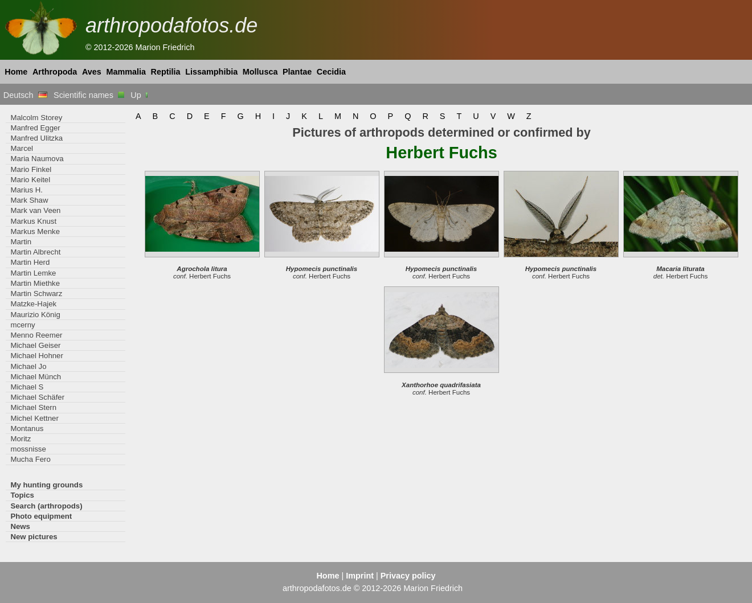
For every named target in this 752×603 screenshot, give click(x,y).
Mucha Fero (30, 459)
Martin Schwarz (36, 293)
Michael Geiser (35, 345)
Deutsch (25, 95)
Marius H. (26, 190)
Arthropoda (54, 71)
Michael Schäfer (37, 397)
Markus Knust (33, 221)
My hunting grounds (46, 485)
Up (139, 95)
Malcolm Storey (36, 117)
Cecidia (331, 71)
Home (16, 71)
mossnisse (28, 449)
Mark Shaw (29, 200)
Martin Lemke (33, 273)
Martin (20, 241)
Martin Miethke (35, 283)
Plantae (297, 71)
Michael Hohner (36, 355)
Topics (22, 495)
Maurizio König (35, 314)
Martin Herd (30, 262)
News (20, 526)
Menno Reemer (36, 335)
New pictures (33, 536)
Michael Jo (28, 366)
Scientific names (89, 95)
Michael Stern (33, 407)
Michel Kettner (34, 418)
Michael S (26, 387)
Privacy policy (408, 575)
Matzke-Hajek (33, 304)
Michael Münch (35, 376)
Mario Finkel (30, 169)
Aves (91, 71)
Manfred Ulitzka (36, 138)
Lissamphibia (211, 71)
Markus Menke (35, 231)
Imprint (360, 575)
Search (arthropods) (46, 506)
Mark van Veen (35, 210)
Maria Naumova (36, 158)
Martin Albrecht (35, 252)
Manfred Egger (35, 128)
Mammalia (126, 71)
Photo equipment (41, 516)
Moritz (20, 438)
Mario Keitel (30, 179)
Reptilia (166, 71)
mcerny (22, 325)
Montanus (26, 428)
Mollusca (260, 71)
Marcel (21, 148)
